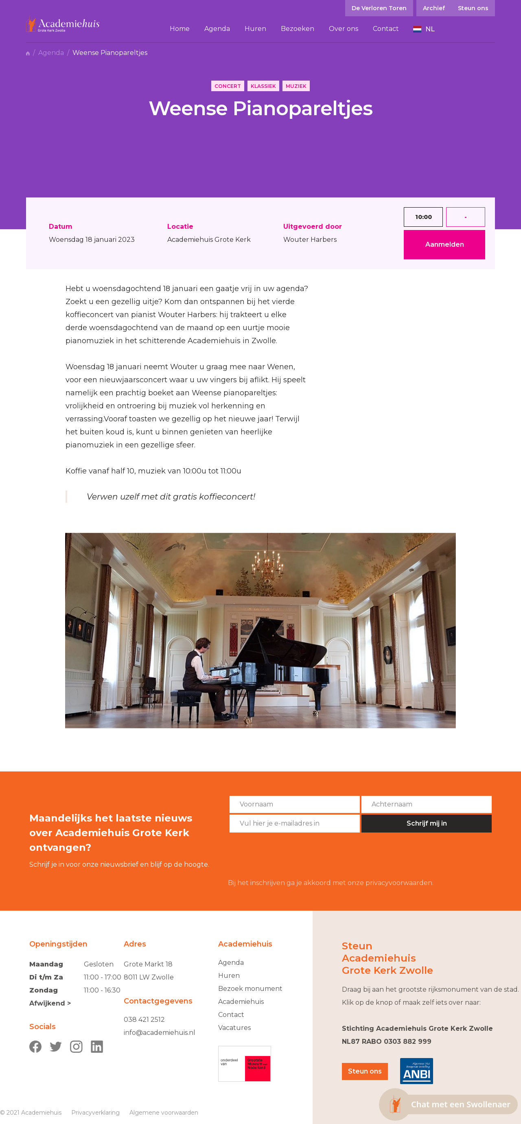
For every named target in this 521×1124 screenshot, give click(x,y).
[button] (424, 29)
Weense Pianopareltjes (109, 53)
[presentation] (290, 856)
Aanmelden (444, 244)
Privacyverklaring (95, 1112)
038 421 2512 (144, 1019)
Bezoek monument (250, 989)
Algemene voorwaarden (163, 1112)
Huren (229, 975)
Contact (231, 1015)
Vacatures (234, 1028)
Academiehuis (241, 1002)
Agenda (51, 53)
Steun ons (365, 1071)
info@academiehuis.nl (159, 1032)
